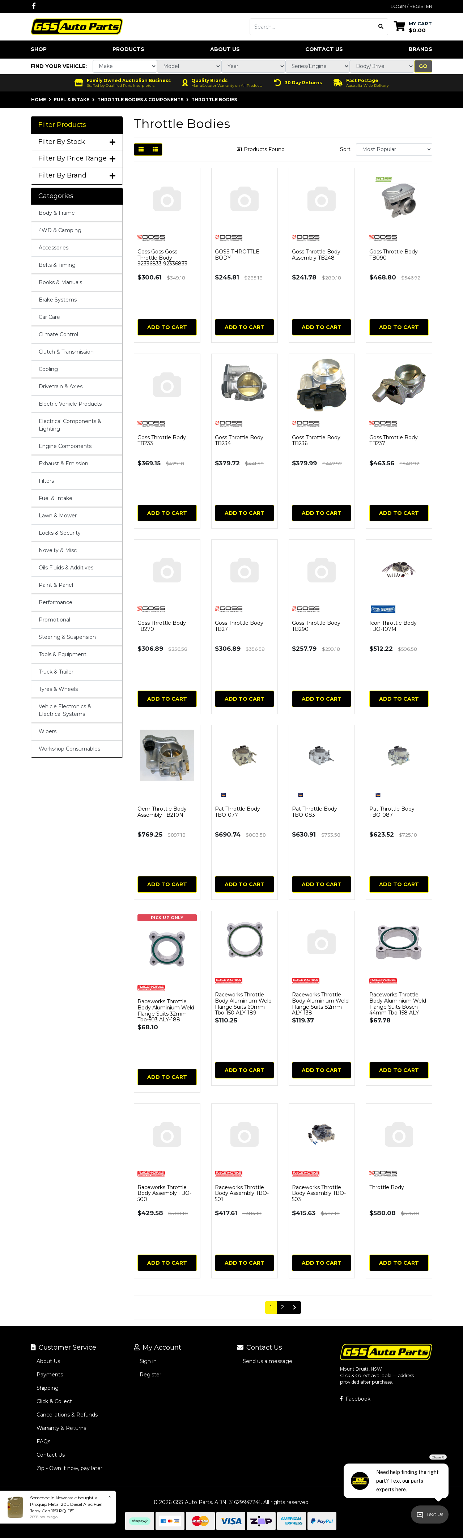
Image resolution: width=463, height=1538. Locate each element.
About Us (225, 49)
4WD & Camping (60, 230)
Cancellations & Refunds (67, 1414)
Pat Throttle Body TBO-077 (237, 812)
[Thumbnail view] (141, 149)
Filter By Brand (76, 175)
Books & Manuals (60, 282)
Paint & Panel (56, 585)
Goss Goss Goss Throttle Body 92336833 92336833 (162, 257)
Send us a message (267, 1361)
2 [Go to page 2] (282, 1307)
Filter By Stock (76, 142)
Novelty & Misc (58, 550)
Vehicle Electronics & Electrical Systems (65, 710)
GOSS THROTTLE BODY (237, 254)
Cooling (48, 369)
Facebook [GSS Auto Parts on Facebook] (355, 1399)
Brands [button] (420, 49)
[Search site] (381, 26)
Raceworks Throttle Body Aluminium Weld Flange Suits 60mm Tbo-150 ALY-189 (243, 1003)
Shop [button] (39, 49)
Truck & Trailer (56, 671)
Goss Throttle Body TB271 (239, 626)
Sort (345, 149)
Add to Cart (167, 327)
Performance (55, 602)
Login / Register (411, 6)
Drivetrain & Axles (60, 386)
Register (150, 1374)
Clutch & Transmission (66, 352)
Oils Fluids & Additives (66, 567)
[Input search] (312, 26)
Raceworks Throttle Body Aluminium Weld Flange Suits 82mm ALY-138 (320, 1003)
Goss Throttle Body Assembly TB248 (316, 254)
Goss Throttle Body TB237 (393, 440)
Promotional (54, 619)
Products (128, 49)
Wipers (47, 731)
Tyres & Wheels (58, 689)
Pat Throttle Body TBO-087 (392, 812)
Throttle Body (386, 1187)
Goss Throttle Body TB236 (316, 440)
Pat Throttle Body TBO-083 (314, 812)
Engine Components (65, 446)
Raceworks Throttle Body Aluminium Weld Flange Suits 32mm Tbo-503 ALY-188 (165, 1010)
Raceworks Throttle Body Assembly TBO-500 (164, 1193)
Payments (50, 1374)
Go (423, 66)
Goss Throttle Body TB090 (393, 254)
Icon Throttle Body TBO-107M (393, 626)
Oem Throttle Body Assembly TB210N (162, 812)
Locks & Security (60, 533)
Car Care (49, 317)
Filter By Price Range (76, 158)
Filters (46, 481)
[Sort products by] (394, 149)
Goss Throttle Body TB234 (239, 440)
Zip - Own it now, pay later (69, 1468)
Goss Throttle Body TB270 (161, 626)
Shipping (48, 1388)
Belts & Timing (57, 265)
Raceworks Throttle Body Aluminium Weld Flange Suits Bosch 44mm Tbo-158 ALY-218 (397, 1006)
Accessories (53, 247)
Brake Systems (58, 299)
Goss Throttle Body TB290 (316, 626)
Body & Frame (57, 213)
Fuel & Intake (55, 498)
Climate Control (58, 334)
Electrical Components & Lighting (70, 425)
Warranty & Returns (61, 1428)
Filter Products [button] (62, 125)
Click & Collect (54, 1401)
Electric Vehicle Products (70, 404)
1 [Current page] (271, 1307)
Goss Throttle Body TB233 (161, 440)
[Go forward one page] (294, 1307)
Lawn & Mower (58, 515)
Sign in (148, 1361)
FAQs (43, 1441)
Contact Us (324, 49)
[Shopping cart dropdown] (413, 26)
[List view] (155, 149)
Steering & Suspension (67, 637)
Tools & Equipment (62, 654)
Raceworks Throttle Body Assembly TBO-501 (242, 1193)
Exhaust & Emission (63, 463)
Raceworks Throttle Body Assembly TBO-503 (319, 1193)
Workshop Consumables (69, 748)
